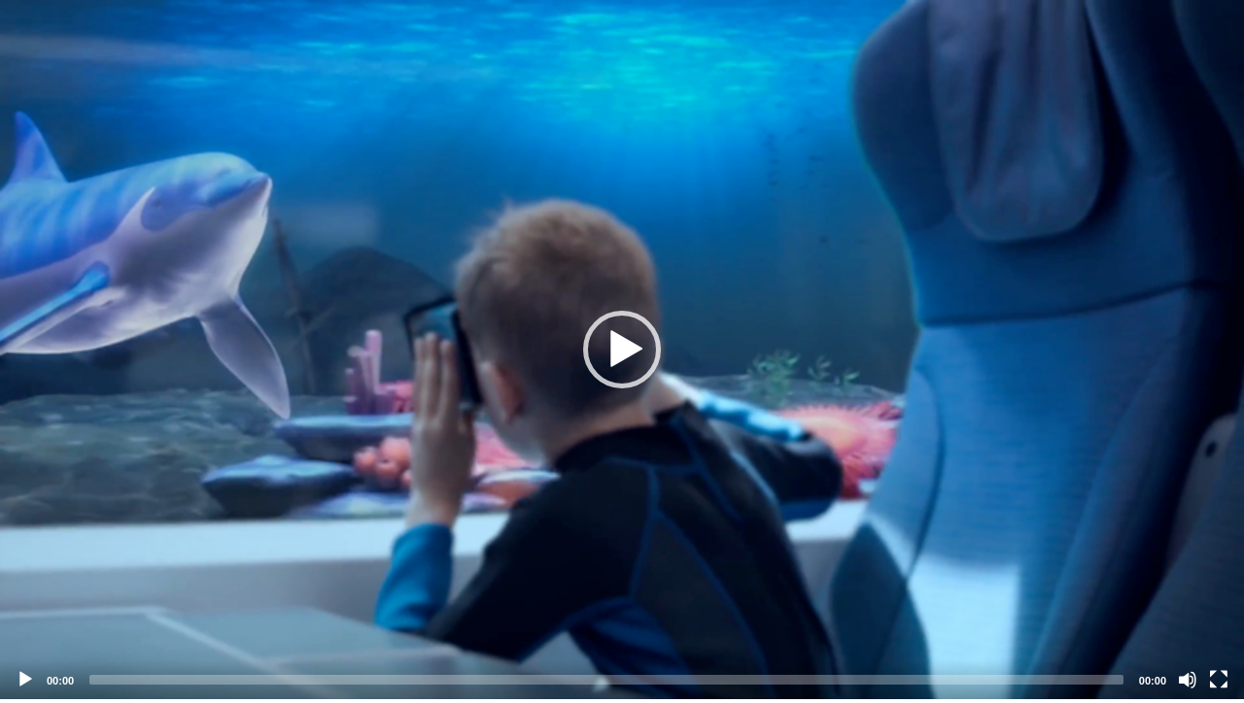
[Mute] (1187, 679)
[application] (622, 349)
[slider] (606, 680)
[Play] (25, 679)
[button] (622, 349)
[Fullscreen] (1218, 679)
